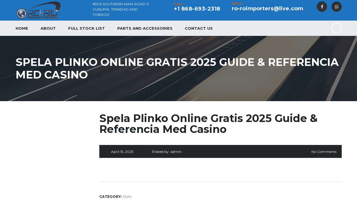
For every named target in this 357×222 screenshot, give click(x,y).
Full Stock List (86, 28)
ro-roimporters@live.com (267, 8)
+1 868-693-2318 (197, 9)
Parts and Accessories (144, 28)
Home (22, 28)
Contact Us (199, 28)
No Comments (323, 151)
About (48, 28)
